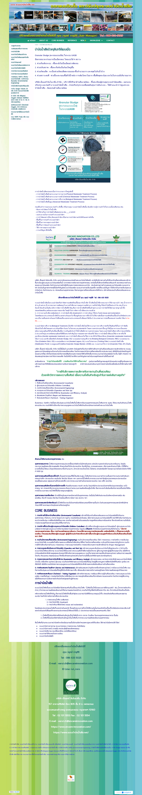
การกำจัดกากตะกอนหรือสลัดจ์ (20, 747)
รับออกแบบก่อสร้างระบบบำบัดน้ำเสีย (76, 280)
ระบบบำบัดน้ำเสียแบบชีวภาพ (28, 744)
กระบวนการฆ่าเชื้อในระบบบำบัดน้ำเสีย (34, 754)
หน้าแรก (36, 45)
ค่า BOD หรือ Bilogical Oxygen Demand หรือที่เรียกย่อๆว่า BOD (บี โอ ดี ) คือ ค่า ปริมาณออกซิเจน (64, 751)
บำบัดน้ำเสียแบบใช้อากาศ (111, 333)
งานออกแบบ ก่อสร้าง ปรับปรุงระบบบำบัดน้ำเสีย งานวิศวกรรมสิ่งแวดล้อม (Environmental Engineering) (60, 747)
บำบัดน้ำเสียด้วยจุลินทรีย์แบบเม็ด (101, 747)
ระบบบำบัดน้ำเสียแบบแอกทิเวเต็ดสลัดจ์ (49, 744)
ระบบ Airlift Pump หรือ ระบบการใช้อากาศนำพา (61, 754)
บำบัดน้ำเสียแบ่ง (43, 191)
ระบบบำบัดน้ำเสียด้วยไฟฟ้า (103, 744)
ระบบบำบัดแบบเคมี (67, 744)
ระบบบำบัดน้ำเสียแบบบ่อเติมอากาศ (84, 744)
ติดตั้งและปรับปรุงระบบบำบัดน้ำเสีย (62, 403)
